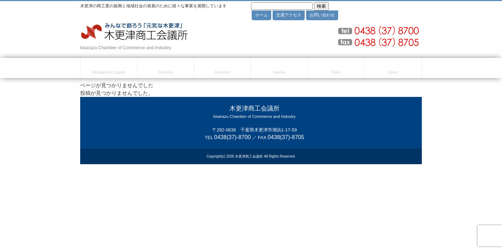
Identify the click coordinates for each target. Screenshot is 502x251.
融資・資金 (165, 69)
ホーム (261, 15)
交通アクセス (288, 15)
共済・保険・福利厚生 (222, 69)
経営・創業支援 (109, 69)
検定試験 (279, 69)
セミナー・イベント (393, 69)
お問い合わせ (322, 15)
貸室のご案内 (336, 69)
